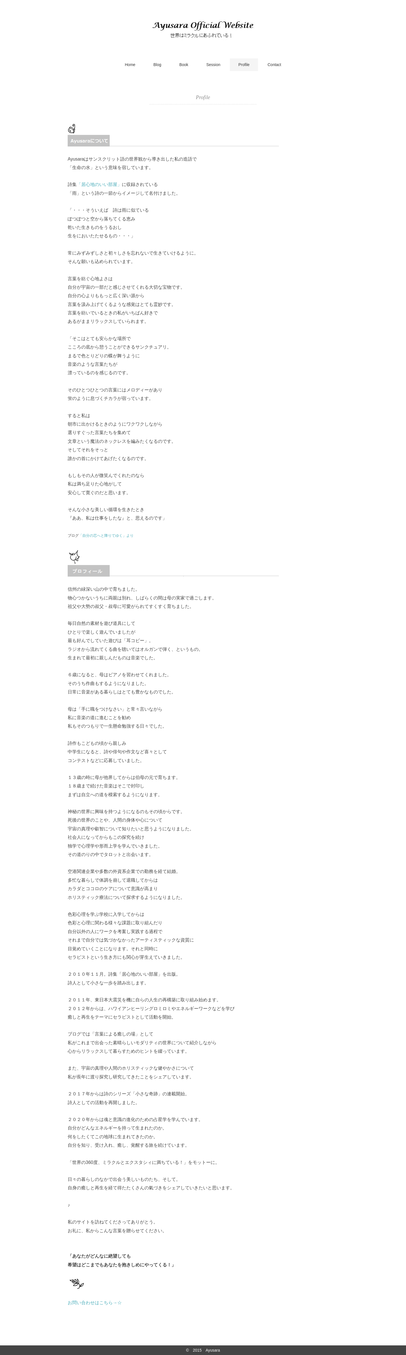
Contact (274, 64)
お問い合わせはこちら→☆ (95, 1302)
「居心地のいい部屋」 (99, 184)
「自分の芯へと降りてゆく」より (106, 535)
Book (183, 64)
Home (130, 64)
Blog (157, 64)
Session (213, 64)
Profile (244, 64)
